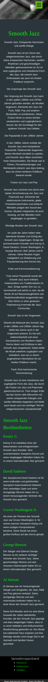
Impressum (21, 663)
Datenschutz (22, 666)
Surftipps (20, 670)
